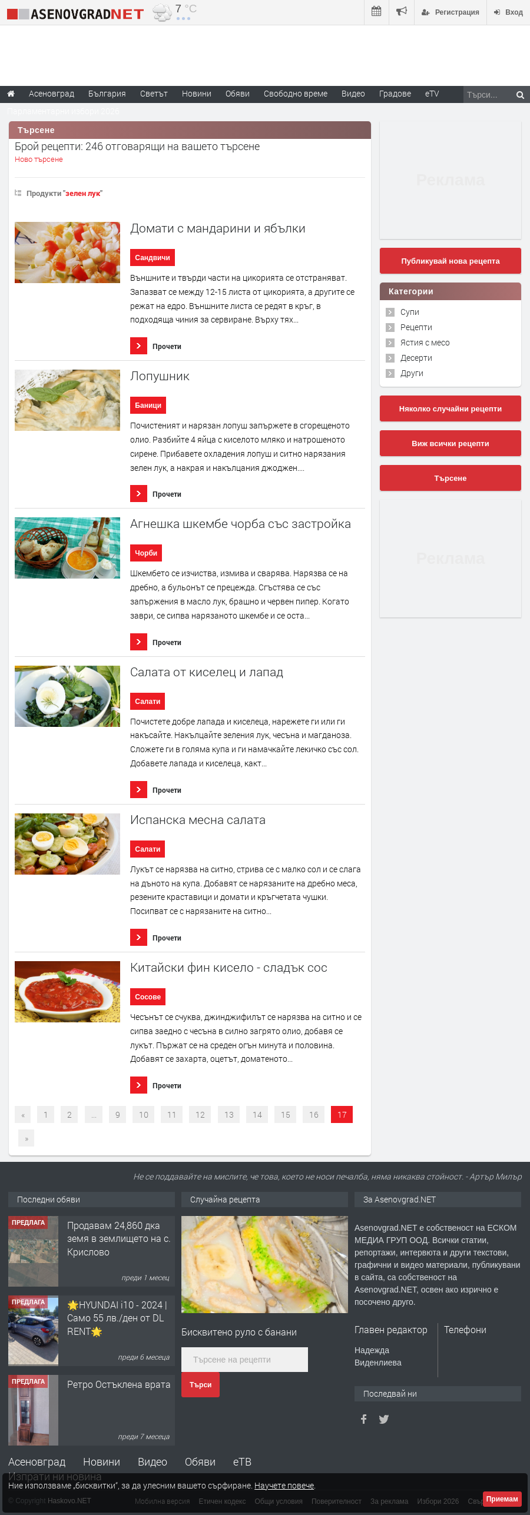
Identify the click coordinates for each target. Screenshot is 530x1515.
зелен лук (82, 193)
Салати (147, 701)
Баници (148, 405)
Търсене (451, 478)
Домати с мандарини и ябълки (218, 228)
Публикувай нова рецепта (450, 261)
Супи (409, 311)
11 (172, 1114)
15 (285, 1114)
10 (143, 1114)
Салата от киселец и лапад (206, 672)
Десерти (416, 357)
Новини (196, 93)
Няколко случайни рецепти (450, 408)
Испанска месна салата (198, 819)
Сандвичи (152, 258)
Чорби (146, 553)
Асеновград (36, 1461)
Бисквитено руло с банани (239, 1331)
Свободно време (295, 93)
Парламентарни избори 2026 (63, 111)
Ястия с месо (425, 342)
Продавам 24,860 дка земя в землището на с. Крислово (119, 1238)
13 (229, 1114)
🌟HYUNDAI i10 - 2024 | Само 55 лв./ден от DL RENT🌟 (117, 1317)
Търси (200, 1385)
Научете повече (284, 1485)
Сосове (148, 997)
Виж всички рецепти (450, 443)
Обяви (200, 1461)
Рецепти (416, 327)
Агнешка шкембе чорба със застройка (240, 523)
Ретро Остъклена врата (119, 1384)
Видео (152, 1461)
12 (200, 1114)
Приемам (502, 1499)
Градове (395, 93)
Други (411, 372)
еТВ (242, 1461)
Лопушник (160, 376)
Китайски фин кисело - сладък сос (228, 967)
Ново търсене (39, 159)
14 (257, 1114)
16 (314, 1114)
